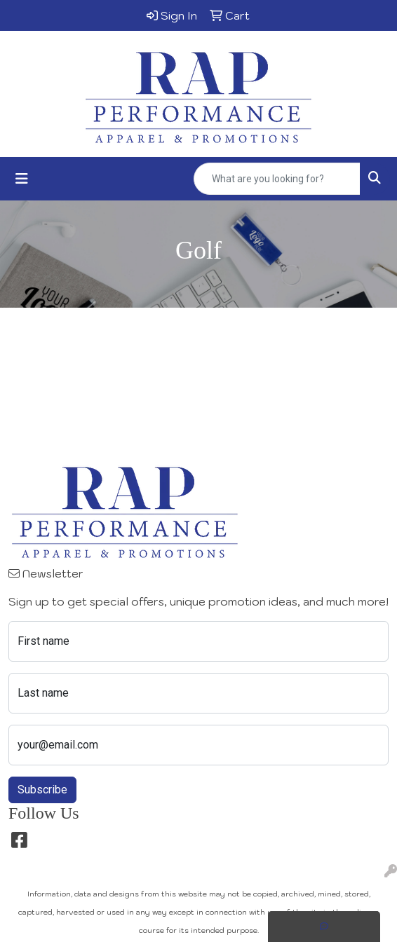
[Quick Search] (277, 179)
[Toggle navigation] (21, 179)
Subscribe (42, 789)
